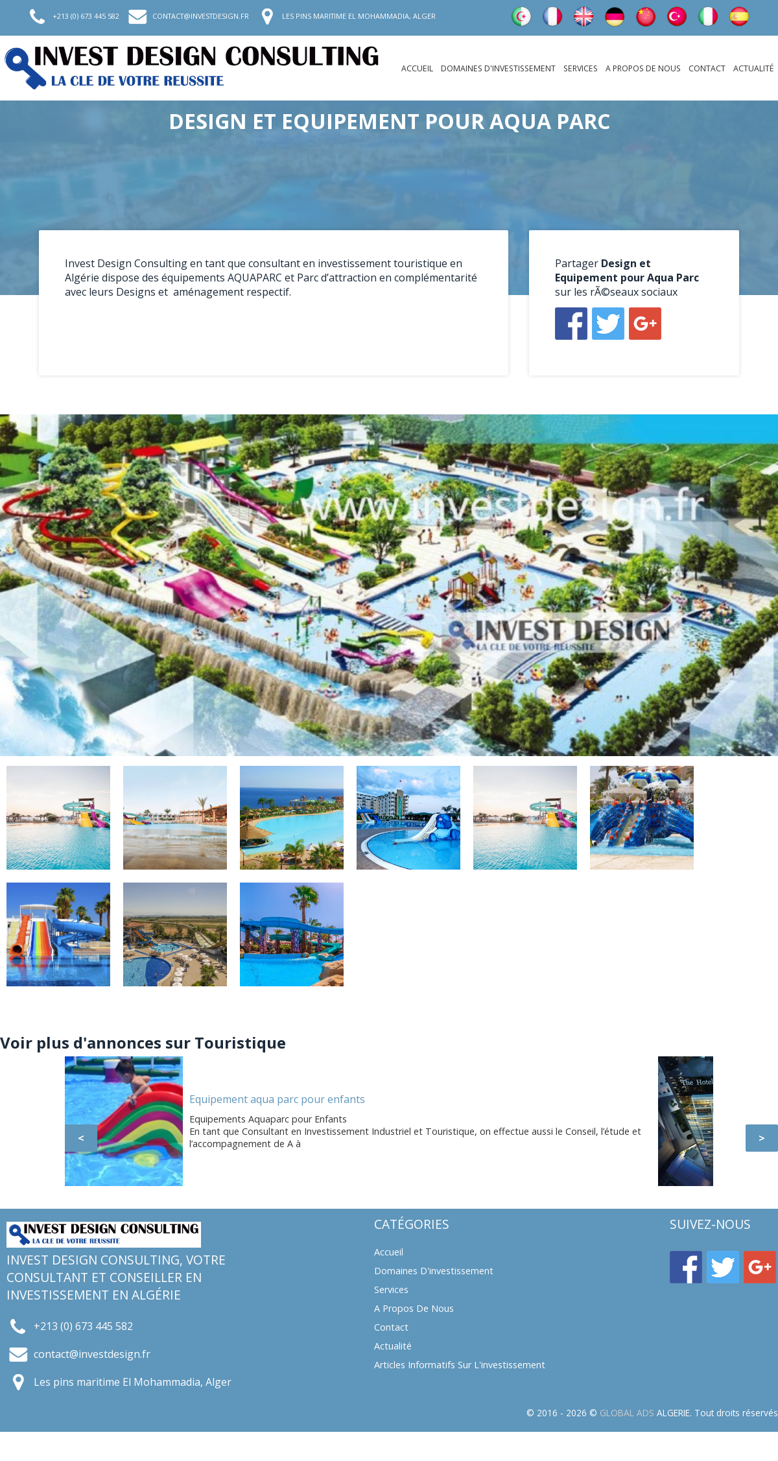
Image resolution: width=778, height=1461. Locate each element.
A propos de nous (643, 68)
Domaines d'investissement (498, 68)
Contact (707, 68)
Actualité (753, 68)
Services (580, 68)
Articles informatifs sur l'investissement (459, 1365)
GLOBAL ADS (627, 1413)
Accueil (417, 68)
